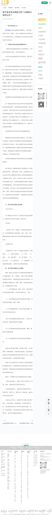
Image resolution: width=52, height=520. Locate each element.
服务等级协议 (27, 464)
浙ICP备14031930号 (45, 514)
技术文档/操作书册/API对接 (8, 478)
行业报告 (21, 480)
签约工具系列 (3, 457)
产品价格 (40, 50)
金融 (15, 484)
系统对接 (40, 58)
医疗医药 (15, 474)
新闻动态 (36, 457)
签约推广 (40, 27)
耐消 (15, 462)
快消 (15, 459)
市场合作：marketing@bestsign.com (45, 459)
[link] (10, 7)
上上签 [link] (4, 7)
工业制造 (15, 466)
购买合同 (40, 67)
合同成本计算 (8, 473)
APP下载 (8, 484)
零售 (15, 456)
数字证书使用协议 (27, 482)
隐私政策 (27, 489)
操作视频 (21, 486)
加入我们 (36, 459)
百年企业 (21, 467)
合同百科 (10, 7)
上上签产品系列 (41, 39)
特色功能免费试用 (42, 24)
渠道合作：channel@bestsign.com (45, 456)
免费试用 (26, 445)
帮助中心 (21, 502)
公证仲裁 (8, 460)
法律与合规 (27, 457)
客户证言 (21, 462)
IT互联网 (15, 488)
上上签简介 (40, 35)
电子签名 (17, 7)
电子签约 (40, 70)
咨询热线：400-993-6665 (45, 453)
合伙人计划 (36, 465)
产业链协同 (40, 78)
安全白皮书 (27, 495)
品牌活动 (21, 491)
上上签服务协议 (27, 473)
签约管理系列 (3, 454)
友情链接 (28, 514)
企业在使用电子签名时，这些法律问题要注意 (9, 423)
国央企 (15, 500)
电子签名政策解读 (42, 43)
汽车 (15, 470)
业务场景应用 (21, 474)
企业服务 (15, 495)
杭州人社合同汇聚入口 (8, 464)
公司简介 (36, 455)
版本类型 (3, 473)
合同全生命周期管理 (3, 467)
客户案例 (21, 457)
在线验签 (40, 74)
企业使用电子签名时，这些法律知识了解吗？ (26, 423)
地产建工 (15, 480)
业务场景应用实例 (42, 31)
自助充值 (40, 46)
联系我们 (36, 461)
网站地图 (36, 463)
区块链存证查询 (8, 455)
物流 (15, 491)
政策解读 (21, 496)
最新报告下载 (41, 54)
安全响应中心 (8, 488)
